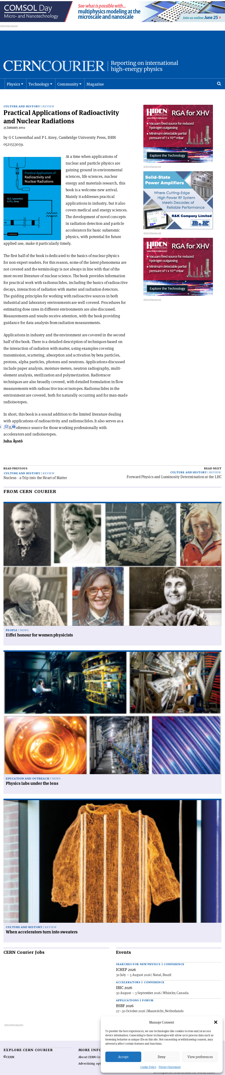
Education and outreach (27, 770)
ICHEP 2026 (126, 960)
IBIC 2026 (124, 978)
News (24, 621)
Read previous (15, 459)
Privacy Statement (170, 1067)
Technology (38, 89)
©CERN (8, 1048)
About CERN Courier (92, 1048)
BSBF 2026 (125, 996)
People (11, 621)
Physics (13, 89)
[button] (215, 1022)
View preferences (200, 1057)
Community (68, 89)
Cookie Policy (148, 1067)
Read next (213, 459)
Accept (123, 1057)
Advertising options (92, 1054)
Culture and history (21, 104)
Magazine (95, 89)
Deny (162, 1057)
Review (48, 104)
